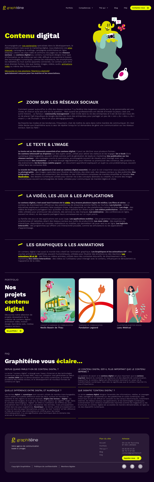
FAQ (125, 8)
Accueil (102, 443)
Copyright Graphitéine (21, 466)
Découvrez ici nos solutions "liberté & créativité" (27, 71)
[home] (13, 8)
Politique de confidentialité (45, 466)
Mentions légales (68, 466)
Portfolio (69, 8)
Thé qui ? (103, 449)
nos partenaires (29, 45)
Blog (116, 8)
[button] (86, 8)
